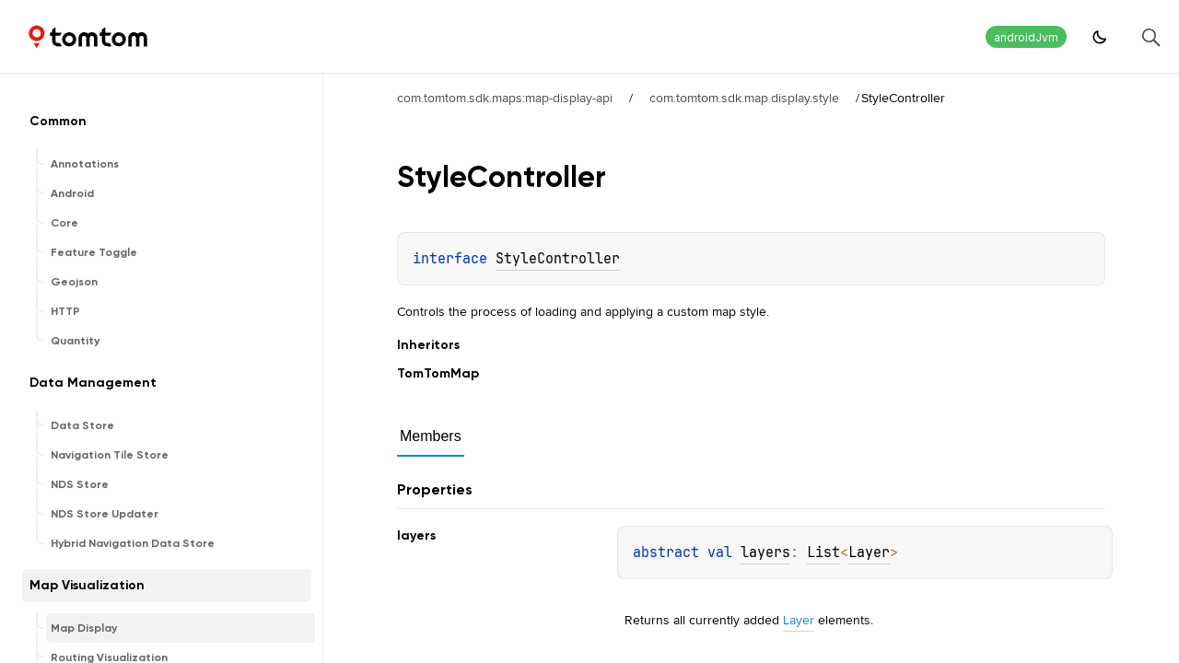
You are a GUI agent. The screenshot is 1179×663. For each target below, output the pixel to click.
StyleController (558, 259)
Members (430, 436)
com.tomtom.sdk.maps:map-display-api (505, 97)
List (823, 552)
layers (765, 552)
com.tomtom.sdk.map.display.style (744, 97)
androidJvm (1026, 37)
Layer (869, 552)
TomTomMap (438, 373)
